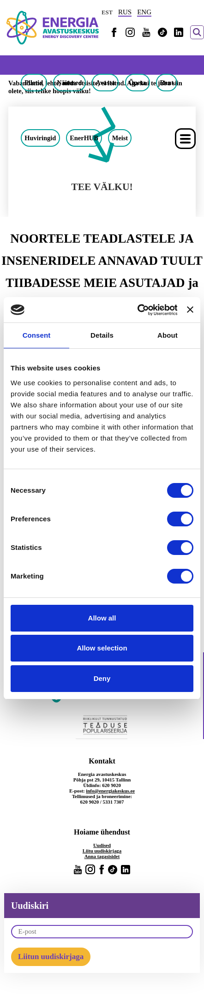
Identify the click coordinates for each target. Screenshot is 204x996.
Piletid (33, 82)
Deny (102, 678)
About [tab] (167, 335)
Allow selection (102, 648)
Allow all (102, 618)
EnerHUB (84, 138)
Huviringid (40, 138)
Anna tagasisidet (102, 856)
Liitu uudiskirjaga (102, 850)
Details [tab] (102, 335)
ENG (144, 12)
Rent (167, 82)
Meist (120, 138)
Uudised (102, 845)
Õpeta (137, 82)
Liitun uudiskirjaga (51, 956)
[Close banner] (190, 309)
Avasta (105, 82)
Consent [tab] (37, 335)
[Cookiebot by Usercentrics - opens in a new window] (136, 310)
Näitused (69, 82)
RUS (125, 12)
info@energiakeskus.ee (110, 790)
